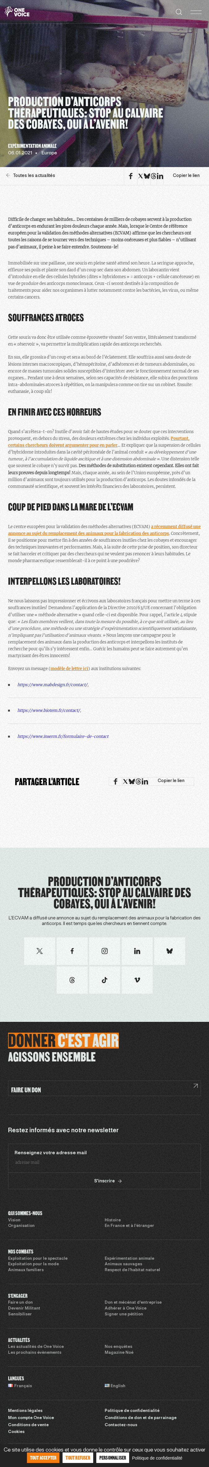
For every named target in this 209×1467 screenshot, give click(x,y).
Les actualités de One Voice (36, 1347)
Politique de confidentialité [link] (157, 1458)
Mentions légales (25, 1411)
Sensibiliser (20, 1314)
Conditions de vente (28, 1425)
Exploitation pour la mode (33, 1264)
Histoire (113, 1220)
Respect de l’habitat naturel (132, 1270)
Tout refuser (78, 1457)
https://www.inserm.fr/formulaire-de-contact (62, 736)
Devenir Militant (24, 1308)
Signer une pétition (124, 1314)
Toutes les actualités (30, 175)
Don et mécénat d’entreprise (133, 1303)
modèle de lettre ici (69, 668)
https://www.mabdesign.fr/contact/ (52, 684)
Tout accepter (43, 1457)
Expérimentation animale (129, 1259)
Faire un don (20, 1303)
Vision (14, 1220)
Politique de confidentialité (132, 1411)
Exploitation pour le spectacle (37, 1259)
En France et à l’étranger (129, 1226)
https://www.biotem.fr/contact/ (48, 710)
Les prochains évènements (34, 1353)
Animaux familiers (26, 1270)
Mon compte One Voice (31, 1418)
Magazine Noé (119, 1353)
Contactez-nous (121, 1425)
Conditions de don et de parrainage (140, 1418)
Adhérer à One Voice (125, 1308)
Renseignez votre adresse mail (51, 1153)
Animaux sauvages (123, 1264)
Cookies (16, 1432)
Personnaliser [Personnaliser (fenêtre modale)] (112, 1457)
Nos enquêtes (118, 1347)
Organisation (21, 1226)
